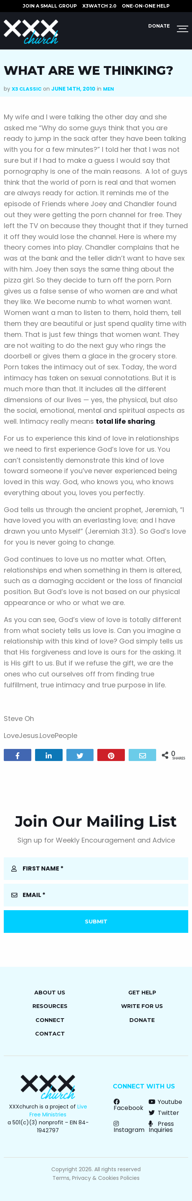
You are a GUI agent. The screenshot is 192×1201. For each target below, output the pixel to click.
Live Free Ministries (58, 1110)
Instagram (129, 1127)
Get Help (142, 992)
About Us (49, 992)
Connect (50, 1020)
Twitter (164, 1113)
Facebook (128, 1105)
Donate (159, 26)
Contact (50, 1033)
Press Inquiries (161, 1127)
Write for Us (142, 1006)
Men (108, 89)
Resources (50, 1006)
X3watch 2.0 (99, 6)
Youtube (165, 1102)
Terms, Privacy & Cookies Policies (96, 1178)
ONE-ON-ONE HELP (146, 6)
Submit (96, 921)
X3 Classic (26, 89)
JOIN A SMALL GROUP (50, 6)
